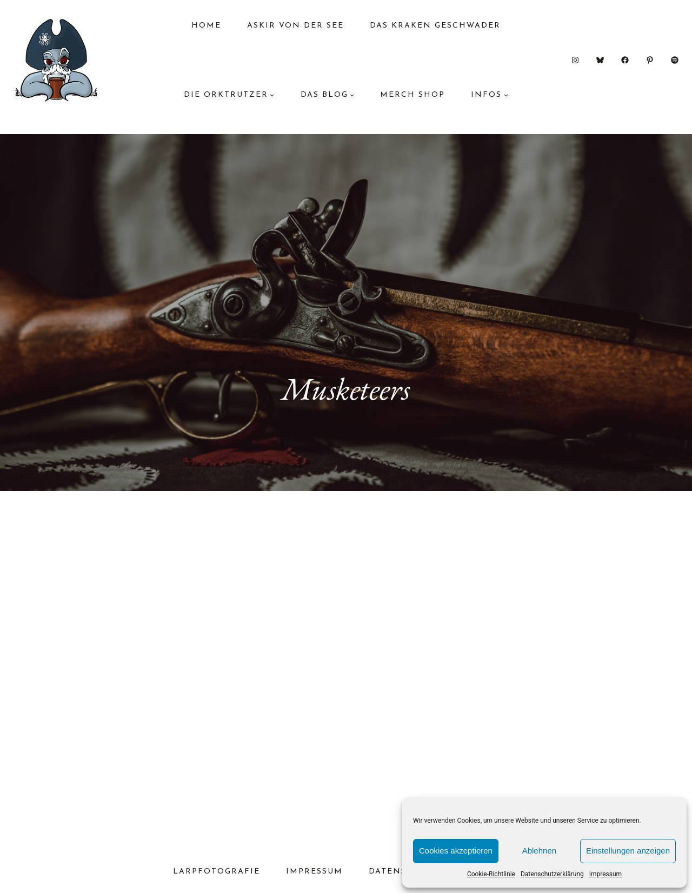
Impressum (605, 874)
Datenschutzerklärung (552, 874)
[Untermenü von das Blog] (352, 94)
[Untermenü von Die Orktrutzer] (272, 94)
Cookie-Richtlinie (491, 874)
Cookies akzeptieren (456, 850)
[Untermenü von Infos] (506, 94)
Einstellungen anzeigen (628, 850)
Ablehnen (539, 850)
